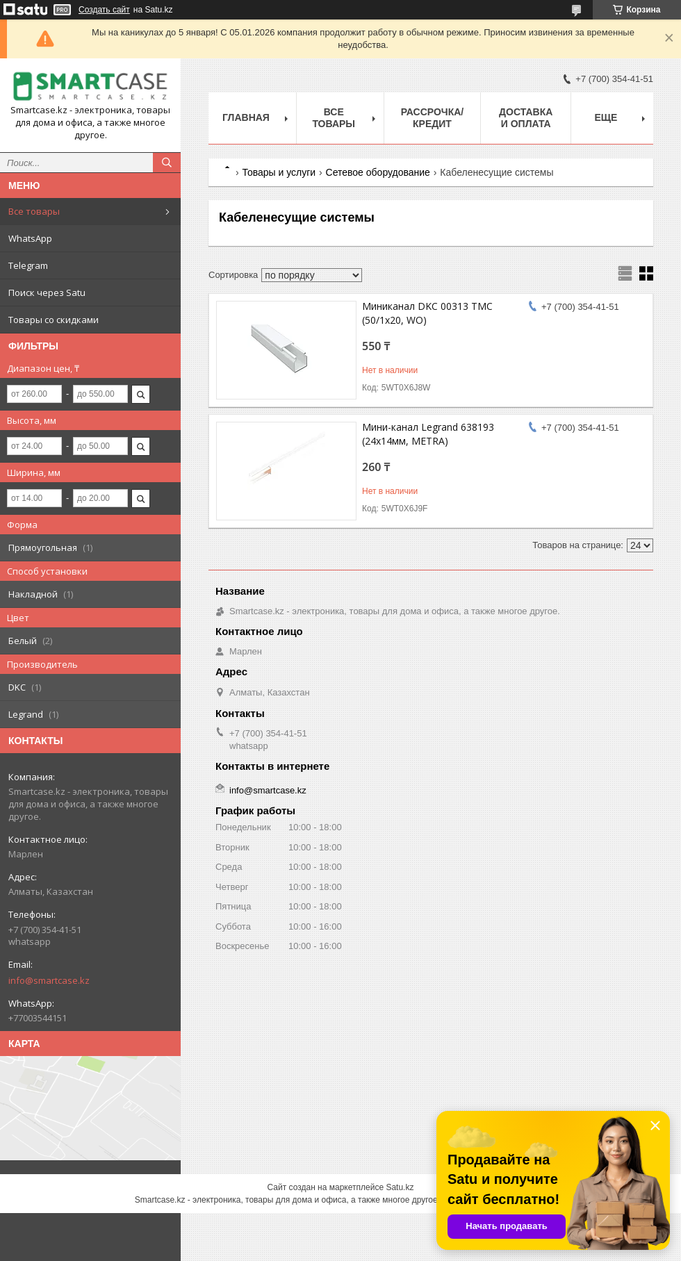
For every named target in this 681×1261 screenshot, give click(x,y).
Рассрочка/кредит (432, 117)
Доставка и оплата (525, 117)
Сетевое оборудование (378, 172)
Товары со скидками (53, 319)
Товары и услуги (278, 172)
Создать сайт (104, 10)
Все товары (34, 211)
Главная (246, 117)
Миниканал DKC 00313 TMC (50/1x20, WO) (427, 313)
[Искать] (167, 162)
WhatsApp (30, 238)
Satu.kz (399, 1187)
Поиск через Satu (46, 292)
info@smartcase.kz (49, 980)
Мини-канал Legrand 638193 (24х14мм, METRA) (428, 433)
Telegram (28, 265)
